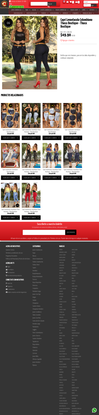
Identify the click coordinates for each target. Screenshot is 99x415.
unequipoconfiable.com (63, 413)
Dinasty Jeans (62, 230)
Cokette (61, 228)
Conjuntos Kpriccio (76, 366)
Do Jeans (61, 233)
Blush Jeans (62, 217)
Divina (60, 332)
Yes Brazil (61, 301)
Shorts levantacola (46, 10)
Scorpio (61, 376)
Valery (60, 290)
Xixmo (60, 298)
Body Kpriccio (62, 363)
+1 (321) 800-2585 (16, 7)
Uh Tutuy (61, 342)
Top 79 (60, 283)
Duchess (74, 233)
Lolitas (61, 335)
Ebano (60, 236)
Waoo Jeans (62, 293)
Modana (61, 379)
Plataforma (62, 392)
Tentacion (74, 275)
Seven (60, 264)
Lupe (73, 382)
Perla (73, 400)
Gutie (73, 241)
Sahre (60, 262)
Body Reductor (19, 13)
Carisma (74, 223)
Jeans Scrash (62, 246)
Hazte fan (9, 241)
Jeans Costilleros (37, 269)
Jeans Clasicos (36, 293)
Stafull (61, 340)
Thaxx (73, 340)
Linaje (60, 382)
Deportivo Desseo (63, 369)
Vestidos (93, 10)
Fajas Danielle (62, 306)
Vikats (73, 342)
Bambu (73, 212)
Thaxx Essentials (63, 277)
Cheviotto (61, 225)
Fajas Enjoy (62, 309)
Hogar (34, 254)
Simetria (74, 267)
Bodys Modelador (33, 13)
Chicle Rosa (74, 225)
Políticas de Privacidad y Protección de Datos (18, 216)
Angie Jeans (74, 207)
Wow (60, 296)
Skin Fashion (62, 374)
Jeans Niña (35, 313)
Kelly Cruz (61, 397)
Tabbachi (61, 275)
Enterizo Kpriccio (76, 371)
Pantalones (36, 284)
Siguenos (9, 244)
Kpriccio (61, 251)
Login (92, 5)
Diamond (61, 329)
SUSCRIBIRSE (71, 190)
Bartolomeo (62, 215)
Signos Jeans (62, 267)
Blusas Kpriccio (63, 324)
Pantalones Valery (76, 397)
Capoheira (61, 223)
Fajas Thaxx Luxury (76, 314)
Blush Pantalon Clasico (77, 395)
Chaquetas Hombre (38, 266)
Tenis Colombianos (38, 290)
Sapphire (74, 356)
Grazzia (61, 241)
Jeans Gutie (74, 243)
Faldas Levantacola (62, 10)
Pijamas (35, 322)
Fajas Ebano (75, 306)
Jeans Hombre (36, 319)
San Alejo (61, 402)
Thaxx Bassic (75, 277)
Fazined (73, 363)
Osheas (73, 256)
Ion (60, 243)
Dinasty (73, 329)
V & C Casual (62, 384)
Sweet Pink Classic (76, 272)
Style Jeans (62, 272)
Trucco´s (74, 285)
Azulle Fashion (75, 319)
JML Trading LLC (75, 376)
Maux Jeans (74, 254)
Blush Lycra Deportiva (64, 366)
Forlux (73, 238)
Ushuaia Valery (63, 350)
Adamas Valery (75, 345)
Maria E (61, 319)
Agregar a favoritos (67, 40)
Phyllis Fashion (63, 337)
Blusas (35, 10)
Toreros (44, 13)
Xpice (73, 298)
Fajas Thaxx (62, 314)
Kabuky (61, 249)
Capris (84, 10)
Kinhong (74, 379)
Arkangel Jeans (63, 210)
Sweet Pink (74, 348)
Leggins (35, 287)
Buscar (50, 4)
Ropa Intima (36, 302)
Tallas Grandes (37, 272)
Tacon (73, 392)
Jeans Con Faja (36, 252)
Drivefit (61, 371)
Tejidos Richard (63, 358)
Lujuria (61, 254)
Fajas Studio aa (63, 311)
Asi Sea (73, 210)
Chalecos (35, 305)
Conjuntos (77, 13)
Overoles (35, 308)
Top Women (62, 285)
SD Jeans (74, 262)
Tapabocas (36, 299)
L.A (72, 251)
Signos (73, 264)
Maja (73, 335)
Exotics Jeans (62, 238)
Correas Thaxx (75, 405)
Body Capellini (75, 361)
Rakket (73, 259)
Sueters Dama (36, 263)
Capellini (61, 220)
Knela (73, 249)
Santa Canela (62, 356)
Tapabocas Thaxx (76, 402)
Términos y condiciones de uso (14, 210)
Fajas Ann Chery (75, 303)
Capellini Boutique (76, 220)
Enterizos (66, 13)
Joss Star (74, 246)
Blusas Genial (75, 322)
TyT (60, 288)
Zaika (73, 301)
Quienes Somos (10, 207)
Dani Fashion (75, 353)
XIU (72, 296)
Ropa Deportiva (55, 13)
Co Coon (61, 303)
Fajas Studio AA (75, 311)
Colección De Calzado (38, 278)
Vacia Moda (74, 358)
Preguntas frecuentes (11, 213)
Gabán (34, 257)
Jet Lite (73, 374)
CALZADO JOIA (75, 387)
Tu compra (10, 227)
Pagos (8, 224)
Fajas (27, 10)
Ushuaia (74, 288)
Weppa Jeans (75, 293)
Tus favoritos (10, 230)
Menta (73, 350)
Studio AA (74, 269)
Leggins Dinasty (63, 400)
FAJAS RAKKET (75, 309)
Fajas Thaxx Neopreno (64, 316)
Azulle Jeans (62, 212)
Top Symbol (74, 283)
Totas (60, 387)
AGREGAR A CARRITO (10, 136)
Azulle (61, 353)
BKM (73, 215)
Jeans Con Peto (37, 275)
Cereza (60, 327)
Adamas (61, 345)
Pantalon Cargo (88, 13)
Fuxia (73, 332)
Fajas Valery (75, 316)
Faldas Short (75, 10)
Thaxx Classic (75, 280)
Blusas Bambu (62, 322)
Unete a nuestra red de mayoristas (16, 249)
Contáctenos (10, 247)
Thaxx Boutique (63, 280)
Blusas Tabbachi (75, 324)
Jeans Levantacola (17, 10)
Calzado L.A (62, 389)
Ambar (60, 207)
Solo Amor (74, 337)
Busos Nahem (75, 384)
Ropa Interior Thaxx (64, 405)
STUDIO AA (61, 269)
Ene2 (73, 236)
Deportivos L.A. (75, 369)
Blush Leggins (62, 395)
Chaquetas (35, 260)
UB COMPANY (62, 408)
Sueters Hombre (37, 296)
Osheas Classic (62, 259)
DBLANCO (74, 228)
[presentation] (75, 50)
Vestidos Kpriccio (63, 361)
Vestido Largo (36, 281)
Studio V (61, 348)
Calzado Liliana (75, 389)
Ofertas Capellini (37, 316)
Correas (35, 311)
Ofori (60, 256)
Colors (73, 327)
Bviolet (73, 217)
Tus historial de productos (14, 233)
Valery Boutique (76, 290)
